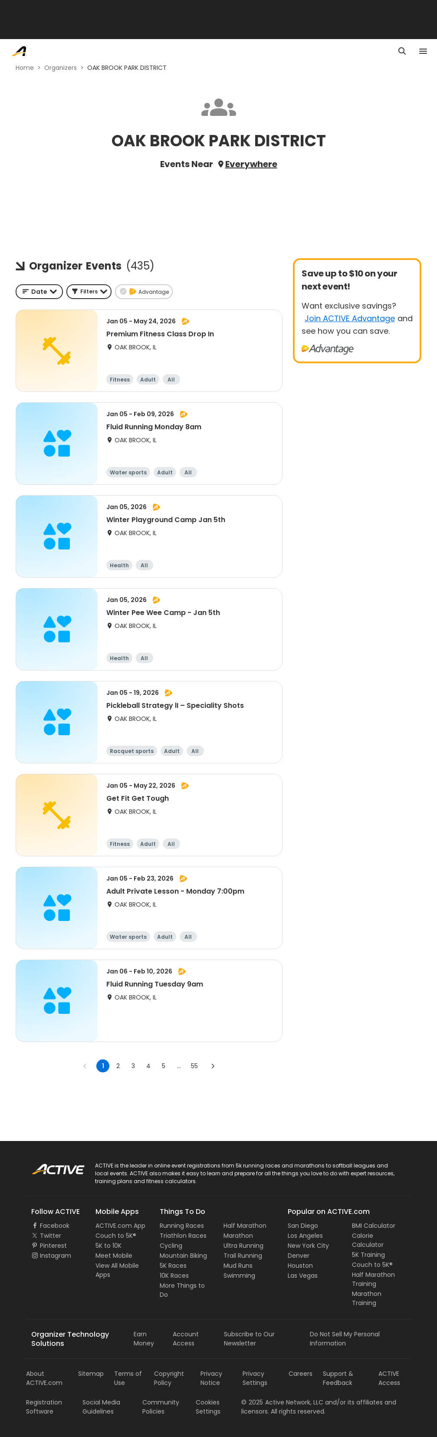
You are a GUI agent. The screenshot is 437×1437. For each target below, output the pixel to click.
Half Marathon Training (373, 1279)
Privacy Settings (255, 1378)
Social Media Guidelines (101, 1407)
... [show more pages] (179, 1066)
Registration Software (44, 1407)
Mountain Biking (183, 1255)
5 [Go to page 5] (163, 1066)
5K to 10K (108, 1245)
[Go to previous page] (85, 1065)
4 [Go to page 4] (148, 1066)
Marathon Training (366, 1298)
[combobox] (39, 291)
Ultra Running (243, 1245)
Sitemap (91, 1373)
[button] (89, 291)
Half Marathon (244, 1225)
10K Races (174, 1275)
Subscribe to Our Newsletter (249, 1339)
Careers (300, 1373)
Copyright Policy (169, 1378)
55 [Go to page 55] (194, 1066)
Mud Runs (238, 1265)
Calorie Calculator (368, 1240)
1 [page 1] (103, 1066)
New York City (308, 1245)
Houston (300, 1265)
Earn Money (144, 1339)
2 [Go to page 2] (118, 1066)
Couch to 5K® (115, 1235)
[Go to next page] (212, 1065)
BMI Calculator (373, 1225)
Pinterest (53, 1245)
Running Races (182, 1225)
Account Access (186, 1339)
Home (25, 67)
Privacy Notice (211, 1378)
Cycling (171, 1245)
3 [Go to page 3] (133, 1066)
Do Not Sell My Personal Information (345, 1339)
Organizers (60, 67)
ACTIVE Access (389, 1378)
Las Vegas (303, 1275)
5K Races (173, 1265)
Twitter (50, 1235)
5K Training (368, 1254)
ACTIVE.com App (120, 1225)
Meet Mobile (113, 1255)
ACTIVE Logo (49, 1166)
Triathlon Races (183, 1235)
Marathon (238, 1235)
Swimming (239, 1275)
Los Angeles (305, 1235)
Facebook (54, 1225)
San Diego (303, 1225)
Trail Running (242, 1255)
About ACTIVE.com (44, 1378)
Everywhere (251, 164)
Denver (298, 1255)
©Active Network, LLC (282, 1402)
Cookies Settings (208, 1407)
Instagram (55, 1255)
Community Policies (160, 1407)
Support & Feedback (338, 1378)
